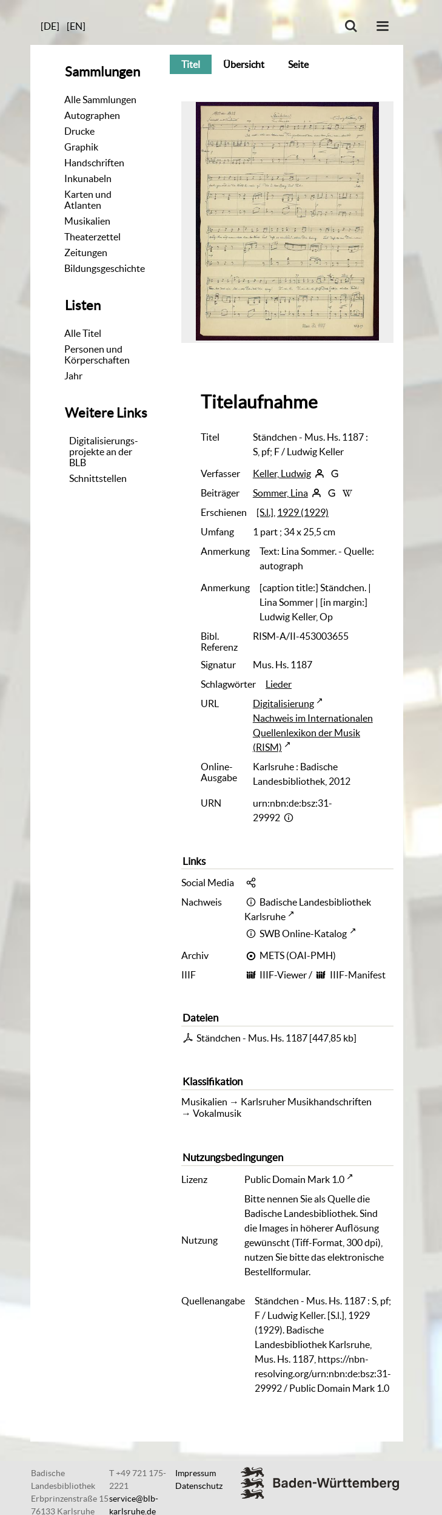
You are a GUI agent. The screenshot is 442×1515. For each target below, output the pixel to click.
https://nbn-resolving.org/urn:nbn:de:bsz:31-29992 (323, 1374)
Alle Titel (82, 333)
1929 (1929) (303, 512)
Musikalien (87, 220)
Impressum (195, 1473)
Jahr (73, 375)
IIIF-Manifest (358, 974)
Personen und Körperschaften (97, 354)
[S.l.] (264, 512)
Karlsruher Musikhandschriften (306, 1101)
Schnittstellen (98, 478)
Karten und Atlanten (88, 200)
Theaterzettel (92, 236)
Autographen (92, 115)
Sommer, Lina (280, 492)
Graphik (81, 146)
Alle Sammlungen (100, 99)
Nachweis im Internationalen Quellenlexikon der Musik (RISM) (313, 733)
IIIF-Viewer (283, 974)
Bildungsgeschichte (104, 268)
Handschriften (94, 162)
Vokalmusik (217, 1113)
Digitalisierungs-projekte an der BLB (103, 451)
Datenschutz (199, 1486)
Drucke (79, 131)
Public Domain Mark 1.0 (294, 1179)
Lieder (279, 684)
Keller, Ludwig (282, 473)
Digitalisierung (283, 703)
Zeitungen (85, 252)
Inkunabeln (88, 178)
